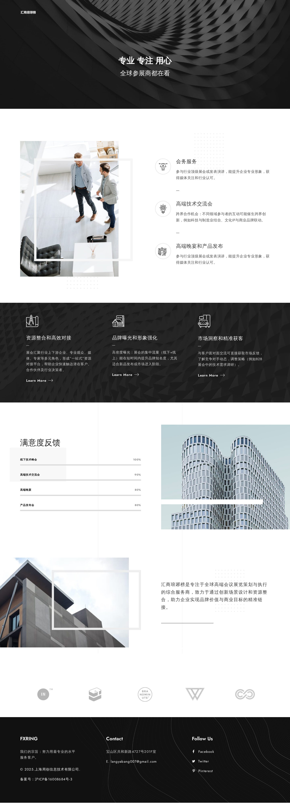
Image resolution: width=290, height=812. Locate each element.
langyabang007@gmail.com (134, 770)
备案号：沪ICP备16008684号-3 (46, 788)
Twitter (200, 770)
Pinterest (203, 780)
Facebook (203, 761)
